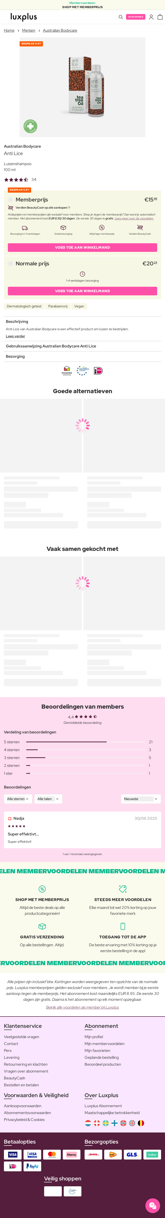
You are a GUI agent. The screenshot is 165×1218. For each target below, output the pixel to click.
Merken (28, 30)
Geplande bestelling (102, 1057)
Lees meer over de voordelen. (134, 218)
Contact (11, 1043)
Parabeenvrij (57, 306)
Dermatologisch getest (24, 306)
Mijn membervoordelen (105, 1043)
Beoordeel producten (103, 1064)
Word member (135, 17)
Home (9, 30)
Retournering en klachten (26, 1064)
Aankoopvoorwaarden (22, 1105)
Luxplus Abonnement (103, 1105)
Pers (8, 1050)
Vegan (79, 306)
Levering (11, 1057)
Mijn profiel (94, 1036)
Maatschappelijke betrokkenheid (112, 1112)
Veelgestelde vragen (21, 1036)
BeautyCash (14, 1078)
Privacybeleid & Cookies (24, 1119)
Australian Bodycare (60, 30)
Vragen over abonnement (26, 1071)
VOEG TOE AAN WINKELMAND (82, 247)
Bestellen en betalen (21, 1085)
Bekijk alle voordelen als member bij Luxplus (82, 1007)
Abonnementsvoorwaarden (27, 1112)
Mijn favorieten (97, 1050)
